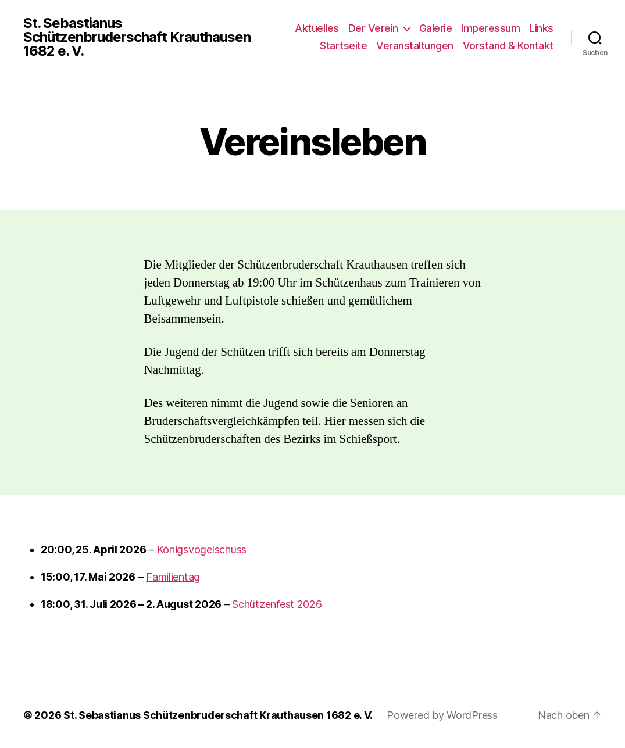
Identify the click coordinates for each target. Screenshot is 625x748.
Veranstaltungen (414, 46)
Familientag (173, 577)
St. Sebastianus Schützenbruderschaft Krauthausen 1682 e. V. (137, 37)
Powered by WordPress (442, 715)
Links (541, 28)
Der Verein (373, 28)
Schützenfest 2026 (277, 604)
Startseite (343, 46)
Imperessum (490, 28)
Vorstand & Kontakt (508, 46)
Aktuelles (317, 28)
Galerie (435, 28)
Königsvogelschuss (202, 549)
